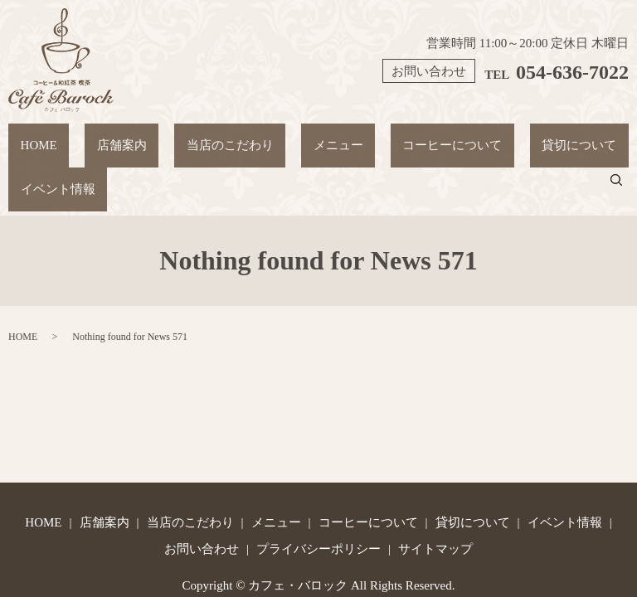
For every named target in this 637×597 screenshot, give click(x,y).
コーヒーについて (356, 136)
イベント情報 (552, 136)
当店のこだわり (177, 136)
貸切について (460, 136)
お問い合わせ (201, 486)
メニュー (263, 136)
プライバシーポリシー (318, 486)
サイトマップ (435, 486)
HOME (30, 136)
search (627, 136)
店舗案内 (91, 136)
